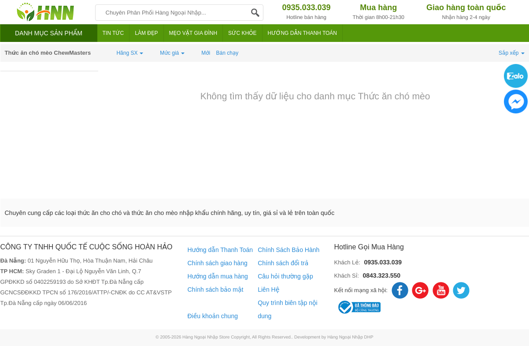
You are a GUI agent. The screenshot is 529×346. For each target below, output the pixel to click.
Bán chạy (227, 53)
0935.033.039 (383, 262)
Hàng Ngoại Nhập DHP (350, 337)
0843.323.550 (381, 275)
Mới (205, 53)
